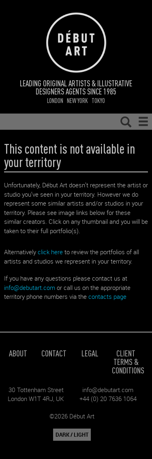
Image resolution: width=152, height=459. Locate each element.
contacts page (107, 296)
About (18, 352)
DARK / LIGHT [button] (72, 434)
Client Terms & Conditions (128, 361)
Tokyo (98, 100)
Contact (53, 352)
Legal (89, 352)
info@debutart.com (29, 287)
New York (77, 100)
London (55, 100)
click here (50, 252)
